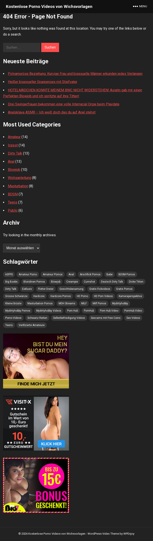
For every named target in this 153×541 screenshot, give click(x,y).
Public (13, 210)
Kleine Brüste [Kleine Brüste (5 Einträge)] (13, 303)
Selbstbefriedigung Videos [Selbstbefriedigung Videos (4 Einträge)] (69, 317)
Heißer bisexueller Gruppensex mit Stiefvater (42, 82)
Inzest (13, 145)
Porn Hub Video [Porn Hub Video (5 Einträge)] (109, 310)
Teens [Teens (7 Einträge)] (9, 325)
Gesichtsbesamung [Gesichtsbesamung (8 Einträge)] (71, 288)
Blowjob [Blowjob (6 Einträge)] (55, 281)
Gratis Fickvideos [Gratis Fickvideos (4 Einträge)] (99, 288)
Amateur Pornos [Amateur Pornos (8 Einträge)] (53, 274)
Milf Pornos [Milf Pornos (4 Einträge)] (99, 303)
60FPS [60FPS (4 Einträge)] (9, 274)
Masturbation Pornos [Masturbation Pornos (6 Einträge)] (40, 303)
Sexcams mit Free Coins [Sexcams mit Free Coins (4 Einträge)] (106, 317)
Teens (12, 202)
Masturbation (18, 186)
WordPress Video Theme (103, 533)
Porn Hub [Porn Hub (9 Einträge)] (72, 310)
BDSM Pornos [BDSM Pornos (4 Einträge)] (127, 274)
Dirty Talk (15, 153)
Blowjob (14, 170)
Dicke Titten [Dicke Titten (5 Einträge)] (136, 281)
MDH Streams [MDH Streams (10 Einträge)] (67, 303)
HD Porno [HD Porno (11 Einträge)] (82, 296)
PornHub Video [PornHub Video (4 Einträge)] (133, 310)
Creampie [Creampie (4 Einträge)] (72, 281)
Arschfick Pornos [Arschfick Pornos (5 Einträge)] (90, 274)
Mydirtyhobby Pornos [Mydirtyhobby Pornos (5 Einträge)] (17, 310)
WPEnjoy (128, 533)
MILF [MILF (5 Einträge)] (84, 303)
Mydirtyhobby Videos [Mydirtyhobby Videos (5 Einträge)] (48, 310)
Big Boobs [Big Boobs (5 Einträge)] (11, 281)
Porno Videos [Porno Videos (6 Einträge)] (13, 317)
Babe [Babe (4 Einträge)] (109, 274)
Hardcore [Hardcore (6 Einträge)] (39, 296)
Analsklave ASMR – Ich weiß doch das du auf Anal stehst (51, 112)
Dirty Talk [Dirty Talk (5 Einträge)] (10, 288)
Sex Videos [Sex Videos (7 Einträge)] (133, 317)
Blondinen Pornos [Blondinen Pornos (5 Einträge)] (34, 281)
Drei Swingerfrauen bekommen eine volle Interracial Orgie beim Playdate (63, 104)
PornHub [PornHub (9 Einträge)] (89, 310)
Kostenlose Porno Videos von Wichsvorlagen (49, 6)
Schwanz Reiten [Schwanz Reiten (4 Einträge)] (37, 317)
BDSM (13, 194)
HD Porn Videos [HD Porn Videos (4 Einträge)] (103, 296)
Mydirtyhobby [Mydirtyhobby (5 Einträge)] (120, 303)
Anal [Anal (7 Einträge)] (71, 274)
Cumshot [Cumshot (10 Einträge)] (89, 281)
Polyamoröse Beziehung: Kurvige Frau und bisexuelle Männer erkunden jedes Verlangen (75, 74)
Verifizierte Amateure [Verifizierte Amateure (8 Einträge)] (32, 325)
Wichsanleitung (19, 178)
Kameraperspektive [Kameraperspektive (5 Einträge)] (130, 296)
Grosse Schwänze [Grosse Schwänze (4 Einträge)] (16, 296)
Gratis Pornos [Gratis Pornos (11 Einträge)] (124, 288)
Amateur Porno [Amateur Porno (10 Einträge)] (28, 274)
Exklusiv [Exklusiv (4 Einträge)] (27, 288)
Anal (11, 161)
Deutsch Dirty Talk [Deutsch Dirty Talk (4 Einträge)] (112, 281)
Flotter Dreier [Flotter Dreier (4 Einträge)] (46, 288)
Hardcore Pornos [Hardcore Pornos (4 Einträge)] (60, 296)
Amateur (14, 137)
